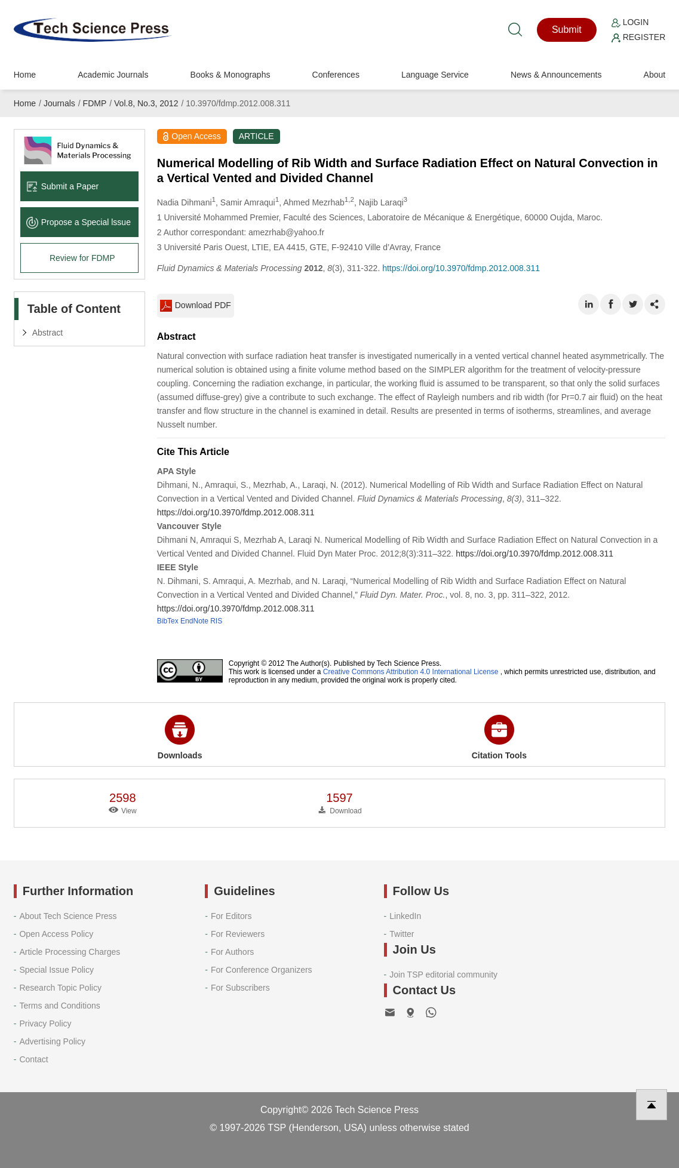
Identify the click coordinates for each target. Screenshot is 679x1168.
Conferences (336, 74)
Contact (33, 1059)
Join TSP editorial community (443, 974)
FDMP (95, 103)
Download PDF (195, 306)
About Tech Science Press (67, 916)
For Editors (231, 916)
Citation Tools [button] (499, 737)
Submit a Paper (62, 186)
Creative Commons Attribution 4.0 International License (411, 672)
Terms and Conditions (59, 1005)
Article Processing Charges (69, 952)
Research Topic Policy (60, 987)
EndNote (194, 621)
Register (638, 37)
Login (630, 22)
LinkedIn (405, 916)
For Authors (232, 952)
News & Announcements (556, 74)
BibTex (168, 621)
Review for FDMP (82, 258)
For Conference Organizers (261, 970)
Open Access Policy (56, 934)
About (655, 74)
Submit (567, 29)
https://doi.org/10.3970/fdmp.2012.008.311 (461, 268)
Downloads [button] (180, 737)
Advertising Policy (52, 1041)
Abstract (47, 332)
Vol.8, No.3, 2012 (146, 103)
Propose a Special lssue (78, 222)
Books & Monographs (231, 74)
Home (25, 74)
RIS (216, 621)
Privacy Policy (45, 1023)
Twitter (401, 934)
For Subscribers (240, 987)
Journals (59, 103)
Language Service (435, 74)
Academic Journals (113, 74)
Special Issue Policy (56, 970)
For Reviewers (238, 934)
